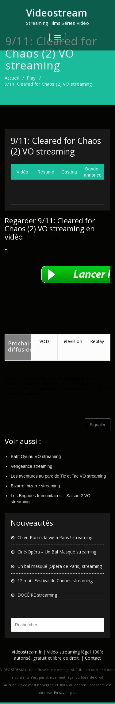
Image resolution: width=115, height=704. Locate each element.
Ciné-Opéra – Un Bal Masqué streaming (56, 552)
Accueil (12, 78)
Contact (93, 658)
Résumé (45, 171)
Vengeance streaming (31, 466)
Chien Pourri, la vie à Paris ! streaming (54, 537)
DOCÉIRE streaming (37, 595)
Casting (69, 171)
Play (31, 78)
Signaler (97, 424)
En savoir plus (65, 692)
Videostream (56, 12)
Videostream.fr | (28, 652)
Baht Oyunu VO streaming (36, 456)
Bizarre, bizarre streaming (35, 485)
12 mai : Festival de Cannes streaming (55, 580)
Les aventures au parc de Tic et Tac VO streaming (58, 476)
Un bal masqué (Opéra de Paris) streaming (59, 566)
